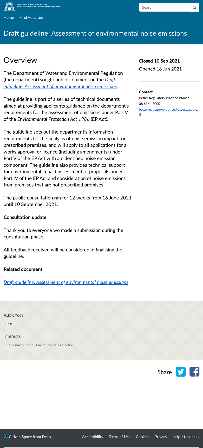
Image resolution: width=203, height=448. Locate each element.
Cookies (142, 436)
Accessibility (92, 436)
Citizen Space (20, 436)
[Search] (194, 7)
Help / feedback (185, 436)
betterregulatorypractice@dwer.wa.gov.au (168, 111)
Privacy (161, 436)
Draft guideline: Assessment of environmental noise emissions (66, 282)
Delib (46, 436)
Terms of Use (120, 436)
